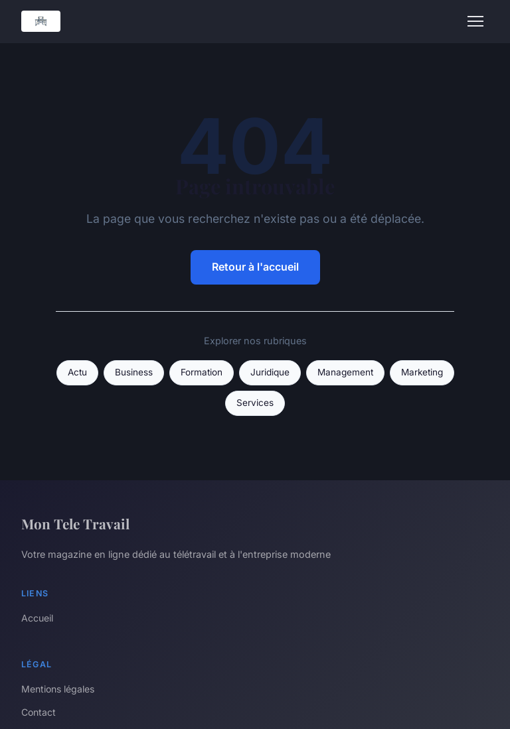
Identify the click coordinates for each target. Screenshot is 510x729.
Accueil (37, 618)
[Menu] (475, 21)
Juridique (270, 372)
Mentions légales (57, 689)
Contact (38, 712)
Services (255, 402)
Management (345, 372)
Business (134, 372)
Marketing (422, 372)
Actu (77, 372)
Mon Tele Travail (75, 523)
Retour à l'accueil (255, 266)
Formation (201, 372)
